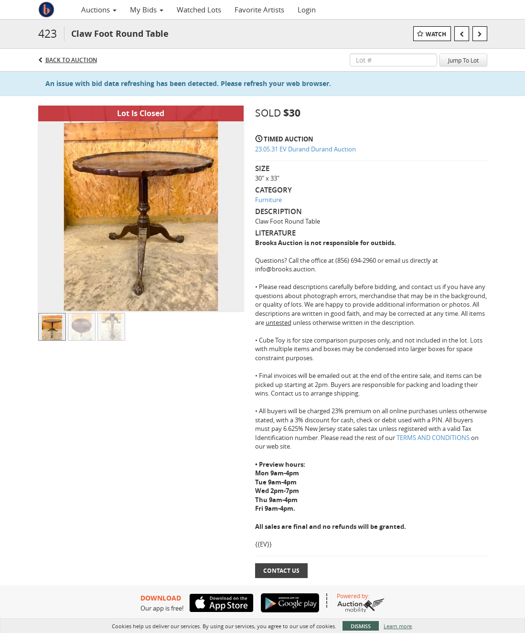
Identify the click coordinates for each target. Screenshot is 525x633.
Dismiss (361, 626)
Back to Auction (71, 60)
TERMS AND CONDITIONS (433, 437)
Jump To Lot (463, 60)
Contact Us (281, 571)
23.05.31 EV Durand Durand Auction (305, 149)
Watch (436, 34)
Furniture (268, 199)
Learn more (398, 626)
